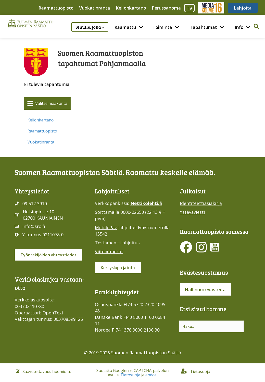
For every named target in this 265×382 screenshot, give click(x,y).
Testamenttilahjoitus (117, 243)
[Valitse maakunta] (47, 103)
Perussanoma (166, 8)
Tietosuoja (130, 375)
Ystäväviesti (192, 212)
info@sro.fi (33, 226)
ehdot (150, 375)
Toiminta (162, 27)
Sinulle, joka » (90, 27)
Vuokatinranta (94, 8)
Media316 (211, 8)
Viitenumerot (109, 251)
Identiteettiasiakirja (201, 203)
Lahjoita (243, 8)
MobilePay (106, 227)
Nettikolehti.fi (146, 203)
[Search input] (211, 326)
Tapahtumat (203, 27)
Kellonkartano (131, 8)
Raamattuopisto (56, 8)
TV (189, 8)
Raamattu (125, 27)
